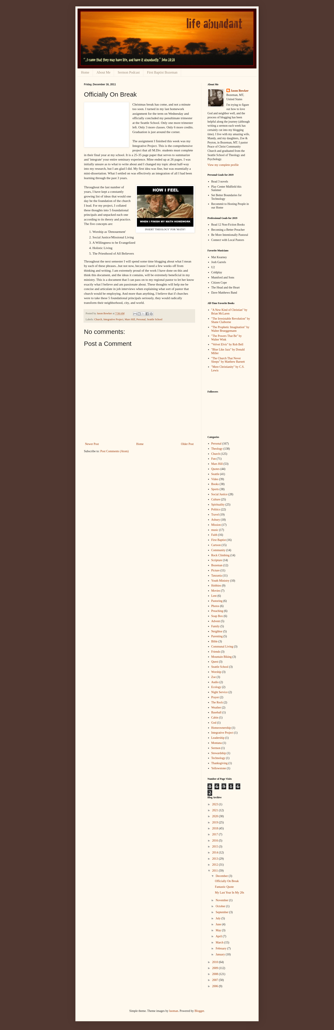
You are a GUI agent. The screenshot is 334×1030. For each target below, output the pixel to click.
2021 (215, 810)
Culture (215, 499)
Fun (213, 458)
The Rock (217, 702)
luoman (173, 1011)
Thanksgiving (219, 763)
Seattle (215, 474)
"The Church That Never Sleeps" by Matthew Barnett (228, 360)
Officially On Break (227, 881)
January (221, 954)
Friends (215, 651)
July (218, 918)
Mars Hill (130, 319)
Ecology (216, 687)
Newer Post (92, 444)
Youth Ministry (220, 580)
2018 (215, 828)
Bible (214, 641)
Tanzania (216, 575)
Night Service (219, 692)
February (221, 948)
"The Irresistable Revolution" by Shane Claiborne (230, 320)
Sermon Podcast (129, 72)
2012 (215, 864)
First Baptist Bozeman (162, 72)
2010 (215, 962)
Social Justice (219, 494)
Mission (216, 524)
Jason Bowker (240, 90)
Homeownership (221, 727)
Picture (215, 570)
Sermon (216, 748)
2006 (215, 986)
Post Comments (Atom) (114, 451)
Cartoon (216, 545)
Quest (214, 661)
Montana (216, 743)
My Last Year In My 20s (229, 892)
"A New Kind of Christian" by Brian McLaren (229, 311)
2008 (215, 974)
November (222, 900)
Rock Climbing (220, 555)
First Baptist (218, 540)
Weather (216, 707)
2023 (215, 804)
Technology (218, 758)
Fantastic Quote (224, 886)
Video (214, 479)
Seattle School (154, 319)
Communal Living (222, 646)
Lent (214, 595)
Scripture (216, 560)
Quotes (215, 469)
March (220, 942)
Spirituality (218, 504)
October (221, 906)
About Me (103, 72)
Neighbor (217, 631)
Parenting (217, 636)
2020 (215, 816)
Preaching (217, 611)
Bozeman (217, 565)
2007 (215, 980)
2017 (215, 834)
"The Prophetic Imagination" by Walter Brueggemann (230, 329)
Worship (216, 672)
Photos (215, 606)
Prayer (215, 697)
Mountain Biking (221, 656)
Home (85, 72)
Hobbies (216, 585)
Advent (215, 621)
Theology (217, 448)
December (222, 876)
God (213, 722)
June (219, 924)
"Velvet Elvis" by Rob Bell (227, 344)
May (219, 930)
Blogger (199, 1011)
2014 (215, 852)
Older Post (187, 444)
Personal (140, 319)
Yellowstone (218, 768)
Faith (214, 534)
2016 (215, 840)
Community (218, 550)
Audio (215, 682)
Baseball (216, 712)
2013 (215, 858)
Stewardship (218, 753)
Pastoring (217, 601)
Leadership (218, 737)
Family (215, 626)
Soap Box (217, 616)
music (214, 530)
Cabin (214, 717)
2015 (215, 846)
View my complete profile (223, 165)
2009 (215, 968)
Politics (215, 509)
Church (98, 319)
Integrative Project (113, 319)
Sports (215, 489)
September (222, 912)
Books (215, 484)
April (219, 936)
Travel (215, 514)
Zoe (213, 677)
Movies (215, 590)
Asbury (215, 519)
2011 (215, 870)
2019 (215, 822)
